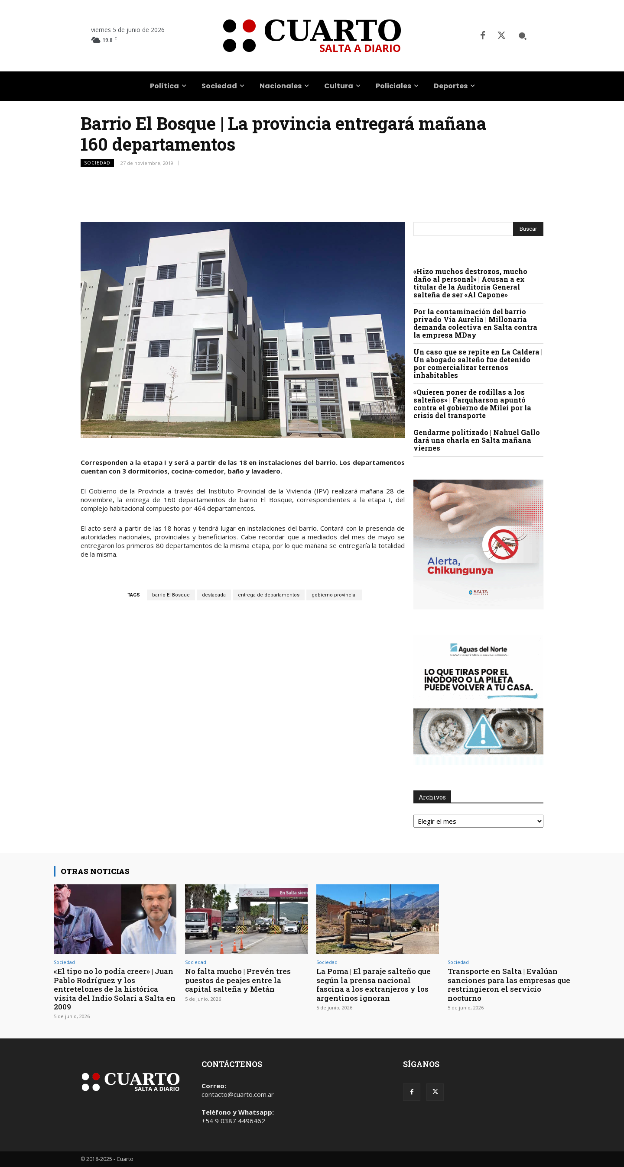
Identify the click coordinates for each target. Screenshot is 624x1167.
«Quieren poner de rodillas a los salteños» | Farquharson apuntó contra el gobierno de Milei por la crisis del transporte (472, 403)
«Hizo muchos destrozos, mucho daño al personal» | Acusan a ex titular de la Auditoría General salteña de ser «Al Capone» (470, 283)
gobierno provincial (334, 595)
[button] (522, 36)
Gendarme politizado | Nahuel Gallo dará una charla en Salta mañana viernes (476, 440)
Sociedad (97, 163)
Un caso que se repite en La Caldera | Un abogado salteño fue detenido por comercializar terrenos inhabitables (478, 363)
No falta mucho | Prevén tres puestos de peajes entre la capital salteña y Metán (238, 980)
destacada (214, 595)
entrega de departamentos (268, 595)
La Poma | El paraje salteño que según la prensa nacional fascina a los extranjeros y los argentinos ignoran (373, 984)
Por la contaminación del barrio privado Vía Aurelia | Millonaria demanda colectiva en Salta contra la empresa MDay (475, 323)
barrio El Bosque (171, 595)
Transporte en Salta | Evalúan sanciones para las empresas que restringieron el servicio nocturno (509, 984)
